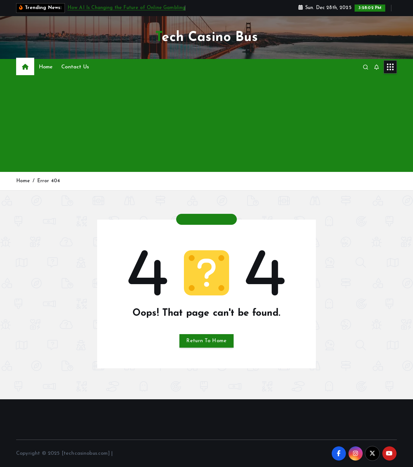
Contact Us (75, 67)
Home (46, 67)
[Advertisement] (206, 123)
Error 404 (48, 181)
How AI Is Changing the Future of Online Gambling (126, 7)
